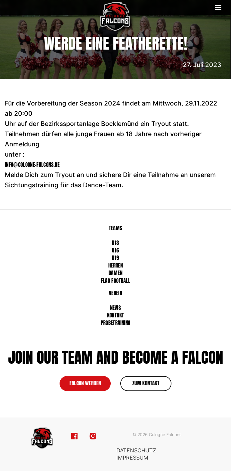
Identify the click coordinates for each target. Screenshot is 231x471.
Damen (115, 273)
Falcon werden (85, 383)
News (115, 308)
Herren (115, 265)
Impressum (132, 457)
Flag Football (115, 281)
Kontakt (115, 315)
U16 (115, 250)
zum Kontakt (145, 383)
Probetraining (115, 323)
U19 (115, 258)
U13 (115, 243)
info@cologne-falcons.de (32, 165)
